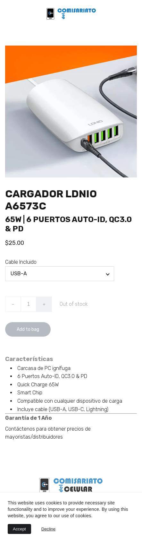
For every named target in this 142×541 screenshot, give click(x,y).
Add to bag (28, 329)
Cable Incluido (21, 262)
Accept (19, 529)
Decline (48, 529)
